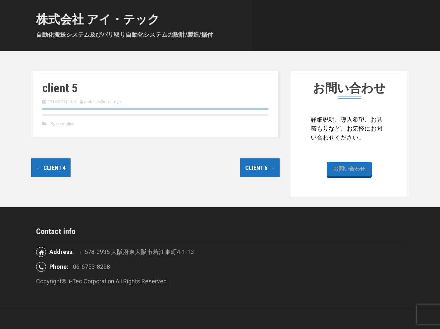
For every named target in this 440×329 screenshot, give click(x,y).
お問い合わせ (349, 169)
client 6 (260, 167)
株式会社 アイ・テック (98, 19)
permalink (65, 123)
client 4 (51, 167)
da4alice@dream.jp (102, 101)
